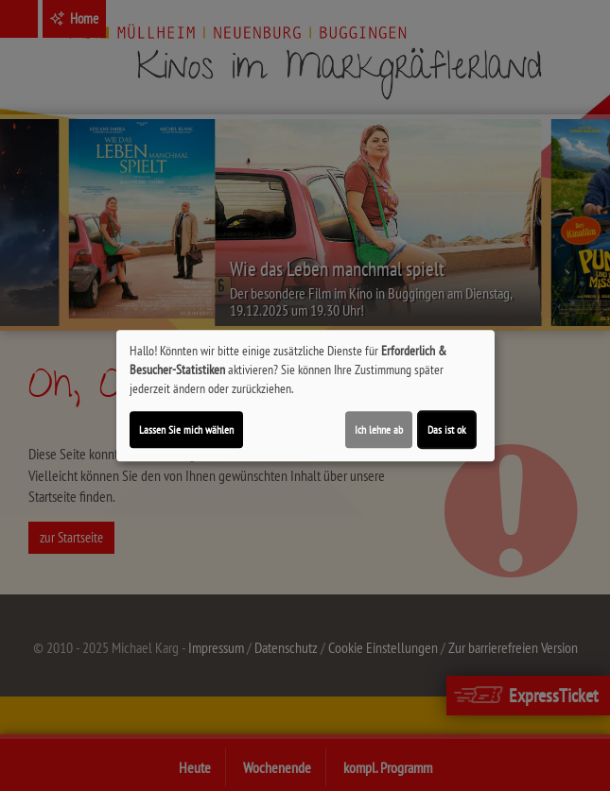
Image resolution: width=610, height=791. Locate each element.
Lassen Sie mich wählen (186, 429)
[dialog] (305, 396)
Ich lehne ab (379, 429)
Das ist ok (446, 429)
